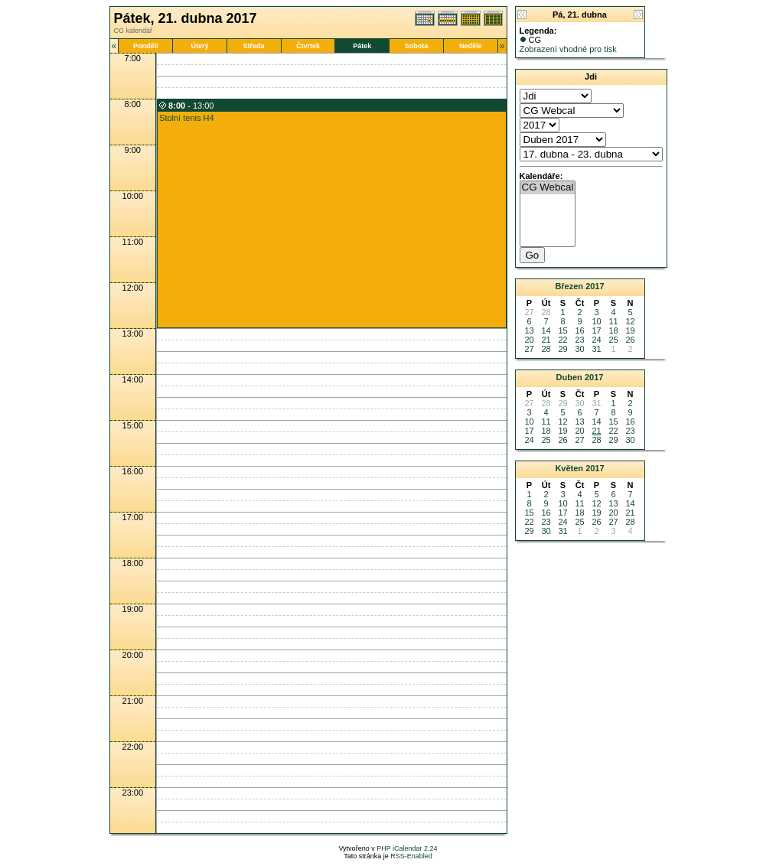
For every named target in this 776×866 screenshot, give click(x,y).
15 (562, 330)
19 (629, 330)
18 (613, 330)
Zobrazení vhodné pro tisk (568, 49)
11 (613, 321)
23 (579, 339)
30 (579, 348)
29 (562, 348)
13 (528, 330)
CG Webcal (547, 187)
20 (528, 339)
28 (545, 348)
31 (596, 348)
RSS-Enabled (411, 856)
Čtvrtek (308, 46)
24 (596, 339)
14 (545, 330)
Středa (254, 46)
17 (596, 330)
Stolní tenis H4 (186, 117)
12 (629, 321)
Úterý (199, 46)
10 (596, 321)
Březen (569, 286)
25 (613, 339)
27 (528, 348)
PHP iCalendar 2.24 (407, 848)
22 (562, 339)
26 (629, 339)
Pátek (362, 46)
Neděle (470, 46)
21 (545, 339)
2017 (594, 286)
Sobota (417, 46)
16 (579, 330)
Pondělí (145, 46)
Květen (569, 468)
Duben (569, 377)
